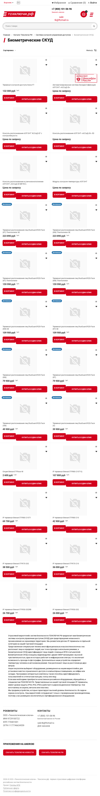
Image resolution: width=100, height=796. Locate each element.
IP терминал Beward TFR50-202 (66, 609)
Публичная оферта (11, 788)
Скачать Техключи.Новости (20, 752)
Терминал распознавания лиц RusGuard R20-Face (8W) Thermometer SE (74, 231)
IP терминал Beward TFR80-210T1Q (67, 471)
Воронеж (8, 3)
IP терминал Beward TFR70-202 (16, 564)
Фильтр (89, 50)
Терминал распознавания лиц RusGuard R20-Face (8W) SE (24, 328)
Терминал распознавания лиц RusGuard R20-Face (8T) (74, 376)
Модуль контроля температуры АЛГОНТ (70, 182)
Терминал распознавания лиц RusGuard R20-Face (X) (74, 424)
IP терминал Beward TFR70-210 (66, 564)
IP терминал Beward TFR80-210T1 (17, 518)
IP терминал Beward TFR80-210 (66, 518)
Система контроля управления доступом (53, 35)
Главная (6, 35)
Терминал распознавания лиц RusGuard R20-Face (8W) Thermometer (74, 279)
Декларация (7, 204)
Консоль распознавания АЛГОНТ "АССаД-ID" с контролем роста (22, 134)
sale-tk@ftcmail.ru (61, 18)
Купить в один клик (32, 99)
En (18, 3)
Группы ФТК (15, 785)
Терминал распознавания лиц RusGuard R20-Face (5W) (24, 424)
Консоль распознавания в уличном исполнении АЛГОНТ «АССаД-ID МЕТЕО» (23, 183)
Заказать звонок (58, 12)
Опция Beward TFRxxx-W (13, 471)
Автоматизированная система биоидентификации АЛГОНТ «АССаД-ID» (74, 86)
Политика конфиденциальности (17, 791)
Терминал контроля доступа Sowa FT (18, 85)
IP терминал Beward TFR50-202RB (17, 609)
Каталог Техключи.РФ (23, 35)
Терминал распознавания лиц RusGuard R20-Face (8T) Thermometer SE (24, 231)
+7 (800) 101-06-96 (62, 10)
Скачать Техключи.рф (52, 752)
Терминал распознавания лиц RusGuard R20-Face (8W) (24, 376)
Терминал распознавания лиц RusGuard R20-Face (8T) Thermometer (24, 279)
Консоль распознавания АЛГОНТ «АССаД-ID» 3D (73, 133)
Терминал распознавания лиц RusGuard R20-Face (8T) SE (74, 328)
